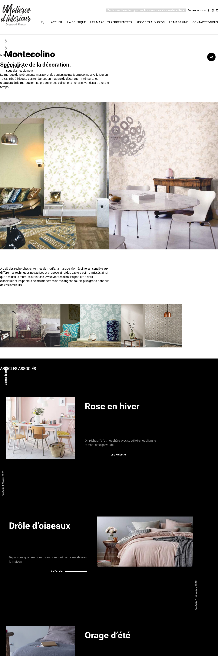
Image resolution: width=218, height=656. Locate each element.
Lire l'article (56, 571)
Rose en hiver (112, 406)
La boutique (76, 22)
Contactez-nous (205, 22)
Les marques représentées (111, 22)
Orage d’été (108, 635)
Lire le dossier (118, 454)
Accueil (57, 22)
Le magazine (178, 22)
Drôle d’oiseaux (39, 525)
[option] (109, 175)
